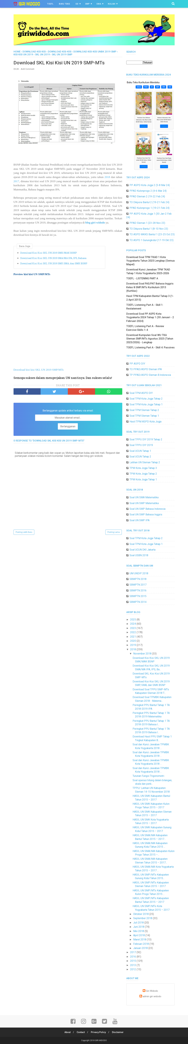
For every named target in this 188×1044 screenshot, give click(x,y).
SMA (98, 4)
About (67, 1032)
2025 (133, 619)
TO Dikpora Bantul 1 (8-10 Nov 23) (149, 228)
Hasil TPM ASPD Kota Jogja (145, 421)
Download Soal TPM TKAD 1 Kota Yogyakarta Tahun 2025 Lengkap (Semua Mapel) (150, 261)
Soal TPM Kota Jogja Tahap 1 (146, 404)
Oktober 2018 (141, 914)
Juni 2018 (139, 926)
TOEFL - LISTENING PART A (142, 278)
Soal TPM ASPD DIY (141, 393)
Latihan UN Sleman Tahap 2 (145, 462)
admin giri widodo (152, 996)
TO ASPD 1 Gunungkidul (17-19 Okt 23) (152, 240)
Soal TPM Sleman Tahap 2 (144, 410)
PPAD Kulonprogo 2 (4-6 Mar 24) (148, 190)
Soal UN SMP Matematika (144, 503)
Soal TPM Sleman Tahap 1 (144, 415)
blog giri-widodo (95, 222)
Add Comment (27, 69)
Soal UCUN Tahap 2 (140, 456)
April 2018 (139, 935)
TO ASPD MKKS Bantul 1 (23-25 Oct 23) (152, 234)
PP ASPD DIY (137, 363)
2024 (133, 623)
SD (77, 4)
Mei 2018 (139, 931)
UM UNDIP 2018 (139, 573)
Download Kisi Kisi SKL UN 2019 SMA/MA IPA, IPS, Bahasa (53, 258)
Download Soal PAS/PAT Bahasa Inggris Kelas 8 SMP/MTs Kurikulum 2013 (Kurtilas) (150, 287)
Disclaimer (118, 1032)
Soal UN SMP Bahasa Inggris (146, 514)
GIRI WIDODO (101, 1040)
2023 (133, 628)
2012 (133, 969)
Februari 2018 (141, 943)
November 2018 (142, 653)
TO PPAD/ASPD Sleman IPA (146, 369)
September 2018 (143, 918)
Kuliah (111, 4)
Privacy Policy (98, 1032)
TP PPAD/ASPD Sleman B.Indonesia (150, 374)
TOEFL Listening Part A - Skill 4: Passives (150, 347)
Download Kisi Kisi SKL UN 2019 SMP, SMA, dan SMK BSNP (53, 263)
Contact (81, 1032)
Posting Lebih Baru (24, 532)
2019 (133, 645)
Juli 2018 (138, 922)
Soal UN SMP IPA (139, 520)
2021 (133, 636)
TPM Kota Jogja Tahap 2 (143, 473)
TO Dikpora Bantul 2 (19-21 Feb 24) (149, 202)
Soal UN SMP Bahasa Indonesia (147, 508)
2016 (133, 956)
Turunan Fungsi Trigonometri (148, 775)
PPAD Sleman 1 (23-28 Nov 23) (147, 222)
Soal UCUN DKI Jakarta (142, 549)
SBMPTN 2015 (138, 596)
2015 (133, 960)
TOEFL (50, 4)
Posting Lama (113, 532)
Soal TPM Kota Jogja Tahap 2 (146, 398)
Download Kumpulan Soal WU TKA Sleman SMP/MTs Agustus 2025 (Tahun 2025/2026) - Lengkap (149, 339)
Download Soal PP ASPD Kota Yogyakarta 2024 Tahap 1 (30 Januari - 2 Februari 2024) (150, 317)
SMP (87, 4)
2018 (107, 177)
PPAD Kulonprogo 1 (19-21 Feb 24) (149, 207)
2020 (133, 640)
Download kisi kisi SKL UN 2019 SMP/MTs (39, 369)
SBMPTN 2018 (138, 579)
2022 (133, 632)
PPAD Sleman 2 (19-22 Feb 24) (147, 196)
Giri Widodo (152, 991)
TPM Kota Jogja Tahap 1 (143, 479)
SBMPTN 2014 (138, 601)
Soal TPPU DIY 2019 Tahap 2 (146, 439)
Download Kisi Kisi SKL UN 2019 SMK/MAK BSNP (48, 252)
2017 (16, 181)
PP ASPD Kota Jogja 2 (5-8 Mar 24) (150, 185)
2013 (133, 965)
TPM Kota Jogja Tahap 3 (143, 468)
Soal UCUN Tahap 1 (140, 450)
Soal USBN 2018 (139, 555)
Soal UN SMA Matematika (144, 497)
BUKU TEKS (64, 4)
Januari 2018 (140, 948)
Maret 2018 (140, 939)
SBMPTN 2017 (138, 584)
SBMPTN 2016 (138, 590)
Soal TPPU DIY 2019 (141, 445)
